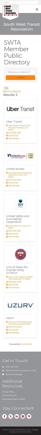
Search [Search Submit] (20, 78)
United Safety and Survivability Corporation (17, 219)
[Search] (20, 2)
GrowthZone (26, 344)
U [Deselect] (6, 88)
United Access (15, 168)
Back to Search (12, 91)
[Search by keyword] (20, 72)
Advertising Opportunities (13, 399)
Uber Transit (14, 121)
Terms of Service (9, 395)
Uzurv (10, 318)
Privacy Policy (8, 392)
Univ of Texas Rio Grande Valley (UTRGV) (17, 270)
